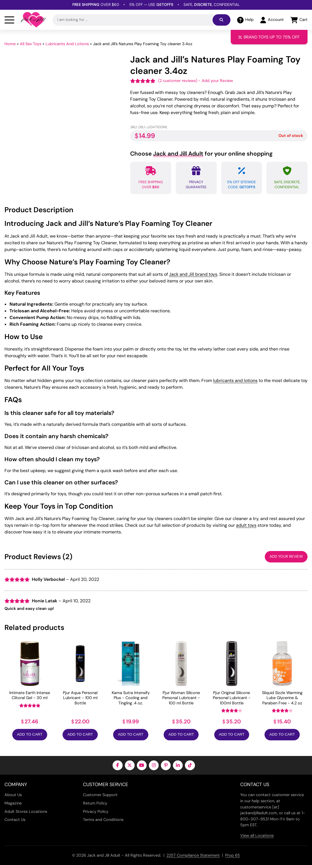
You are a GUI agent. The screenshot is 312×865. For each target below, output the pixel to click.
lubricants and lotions (235, 380)
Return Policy (95, 803)
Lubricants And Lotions (67, 43)
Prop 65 (232, 855)
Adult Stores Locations (25, 811)
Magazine (13, 803)
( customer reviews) (177, 80)
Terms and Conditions (103, 819)
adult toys (246, 525)
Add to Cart (29, 734)
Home (10, 43)
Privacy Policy (95, 811)
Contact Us (14, 819)
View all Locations (257, 835)
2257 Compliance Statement (193, 855)
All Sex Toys (30, 43)
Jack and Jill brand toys (193, 274)
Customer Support (100, 794)
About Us (13, 794)
